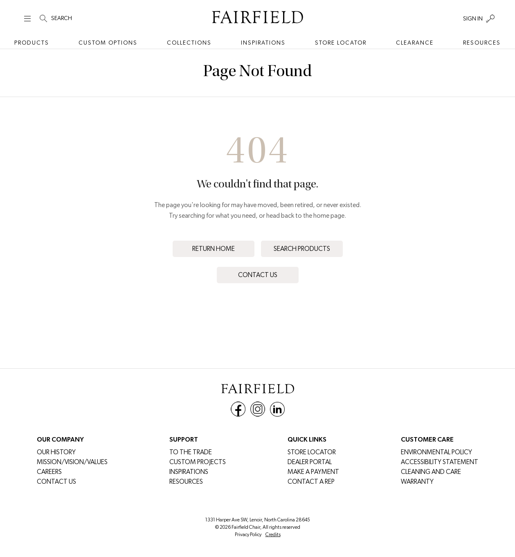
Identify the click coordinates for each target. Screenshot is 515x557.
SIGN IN (473, 18)
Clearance (415, 42)
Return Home (213, 249)
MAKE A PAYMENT (313, 472)
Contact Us (257, 275)
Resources (482, 42)
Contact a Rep (311, 481)
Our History (56, 452)
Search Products (302, 249)
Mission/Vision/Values (72, 462)
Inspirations (263, 42)
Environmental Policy (436, 452)
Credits (273, 534)
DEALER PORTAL (310, 462)
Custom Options (108, 42)
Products (31, 42)
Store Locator (341, 42)
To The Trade (190, 452)
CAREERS (49, 472)
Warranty (417, 481)
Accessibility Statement (439, 462)
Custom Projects (197, 462)
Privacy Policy (248, 534)
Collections (189, 42)
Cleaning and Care (431, 472)
